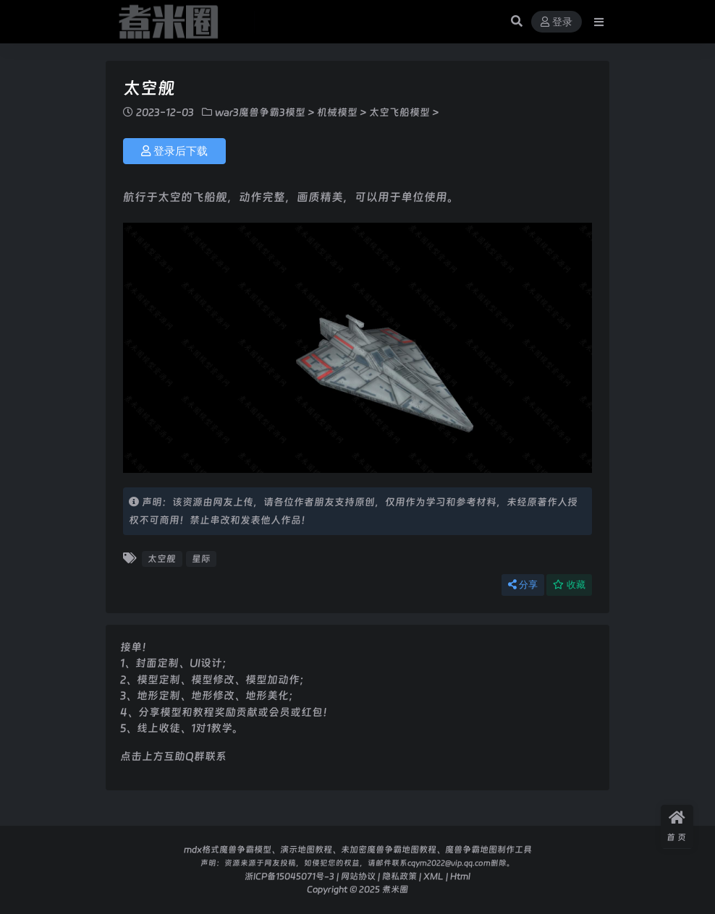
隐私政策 (399, 876)
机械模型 (337, 112)
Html (460, 876)
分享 (523, 584)
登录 (556, 22)
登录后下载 (174, 151)
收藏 (569, 584)
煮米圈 (395, 889)
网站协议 (358, 876)
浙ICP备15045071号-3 (289, 876)
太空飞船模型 (399, 112)
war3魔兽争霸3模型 (260, 112)
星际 (201, 558)
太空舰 (162, 558)
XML (433, 876)
